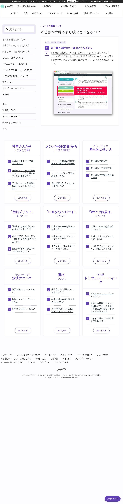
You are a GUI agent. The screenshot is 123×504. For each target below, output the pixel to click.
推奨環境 (54, 359)
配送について (8, 82)
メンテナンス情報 (61, 362)
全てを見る (22, 198)
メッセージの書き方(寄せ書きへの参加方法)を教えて (63, 164)
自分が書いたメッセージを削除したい (62, 184)
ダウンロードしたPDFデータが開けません (62, 247)
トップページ (6, 355)
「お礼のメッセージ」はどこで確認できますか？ (102, 247)
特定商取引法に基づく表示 (12, 362)
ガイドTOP (14, 13)
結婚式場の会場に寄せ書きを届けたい (62, 300)
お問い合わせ (25, 359)
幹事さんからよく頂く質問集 (16, 45)
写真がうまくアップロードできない (23, 162)
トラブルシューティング (13, 88)
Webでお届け (72, 13)
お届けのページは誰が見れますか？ (102, 227)
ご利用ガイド (50, 355)
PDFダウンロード (55, 13)
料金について (66, 355)
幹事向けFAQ (8, 110)
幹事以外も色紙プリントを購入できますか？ (23, 227)
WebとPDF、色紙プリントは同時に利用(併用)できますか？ (24, 239)
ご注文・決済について (12, 58)
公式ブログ (44, 362)
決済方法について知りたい (23, 290)
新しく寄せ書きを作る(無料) (28, 355)
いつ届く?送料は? (84, 355)
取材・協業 (41, 359)
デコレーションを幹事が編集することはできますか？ (23, 186)
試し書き (109, 13)
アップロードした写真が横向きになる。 (62, 174)
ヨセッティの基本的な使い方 (55, 42)
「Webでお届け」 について (15, 76)
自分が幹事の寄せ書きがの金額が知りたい (23, 250)
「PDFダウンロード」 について (17, 70)
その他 (5, 94)
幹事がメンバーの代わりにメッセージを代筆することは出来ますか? (23, 173)
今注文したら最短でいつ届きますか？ (62, 290)
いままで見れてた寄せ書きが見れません (102, 319)
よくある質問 (102, 355)
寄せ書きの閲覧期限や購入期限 (102, 176)
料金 (26, 13)
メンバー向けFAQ (10, 116)
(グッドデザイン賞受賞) (93, 375)
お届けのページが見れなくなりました (102, 237)
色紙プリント (37, 13)
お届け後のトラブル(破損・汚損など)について (62, 310)
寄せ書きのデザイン (11, 122)
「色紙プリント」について (15, 64)
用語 (4, 104)
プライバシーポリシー (84, 359)
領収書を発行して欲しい (23, 309)
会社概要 (31, 362)
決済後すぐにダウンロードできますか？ (62, 237)
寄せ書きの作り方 (99, 161)
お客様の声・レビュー (92, 13)
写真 (4, 129)
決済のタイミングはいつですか (23, 300)
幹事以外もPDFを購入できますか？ (62, 227)
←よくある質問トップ (51, 26)
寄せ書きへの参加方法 (101, 168)
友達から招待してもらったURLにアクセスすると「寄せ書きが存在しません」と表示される (102, 307)
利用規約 (66, 359)
